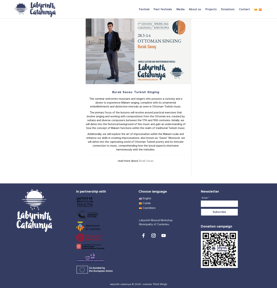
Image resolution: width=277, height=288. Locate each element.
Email (205, 198)
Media (180, 9)
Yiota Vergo (160, 284)
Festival (144, 9)
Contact (244, 9)
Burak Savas (146, 160)
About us (195, 9)
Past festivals (163, 9)
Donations (228, 9)
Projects (211, 9)
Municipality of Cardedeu (154, 224)
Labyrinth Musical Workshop (156, 220)
